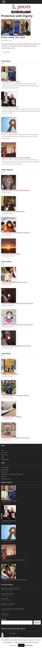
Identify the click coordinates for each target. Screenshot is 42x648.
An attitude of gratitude (9, 132)
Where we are (4, 454)
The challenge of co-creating (11, 254)
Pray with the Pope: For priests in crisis (14, 282)
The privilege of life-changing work (13, 211)
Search (3, 619)
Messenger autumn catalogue (11, 417)
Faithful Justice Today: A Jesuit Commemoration (14, 579)
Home (2, 450)
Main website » (13, 633)
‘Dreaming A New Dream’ (10, 374)
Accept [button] (21, 645)
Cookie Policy (4, 469)
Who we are (4, 452)
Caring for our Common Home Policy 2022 (12, 474)
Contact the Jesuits (6, 479)
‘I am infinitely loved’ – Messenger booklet (15, 395)
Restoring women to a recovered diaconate (16, 190)
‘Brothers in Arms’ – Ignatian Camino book (15, 438)
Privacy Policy (4, 467)
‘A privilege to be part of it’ (10, 107)
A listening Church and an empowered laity (12, 609)
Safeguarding (4, 459)
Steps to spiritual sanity (7, 593)
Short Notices (4, 598)
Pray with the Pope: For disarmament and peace (17, 303)
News (4, 21)
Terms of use (4, 472)
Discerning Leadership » (15, 637)
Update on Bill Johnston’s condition (10, 588)
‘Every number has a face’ (13, 37)
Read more (6, 52)
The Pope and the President (11, 82)
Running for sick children (7, 604)
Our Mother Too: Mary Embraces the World (16, 233)
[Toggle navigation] (3, 1)
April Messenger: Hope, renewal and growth (16, 158)
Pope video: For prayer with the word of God (16, 346)
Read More (28, 645)
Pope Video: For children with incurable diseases (17, 325)
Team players (4, 614)
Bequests (3, 476)
